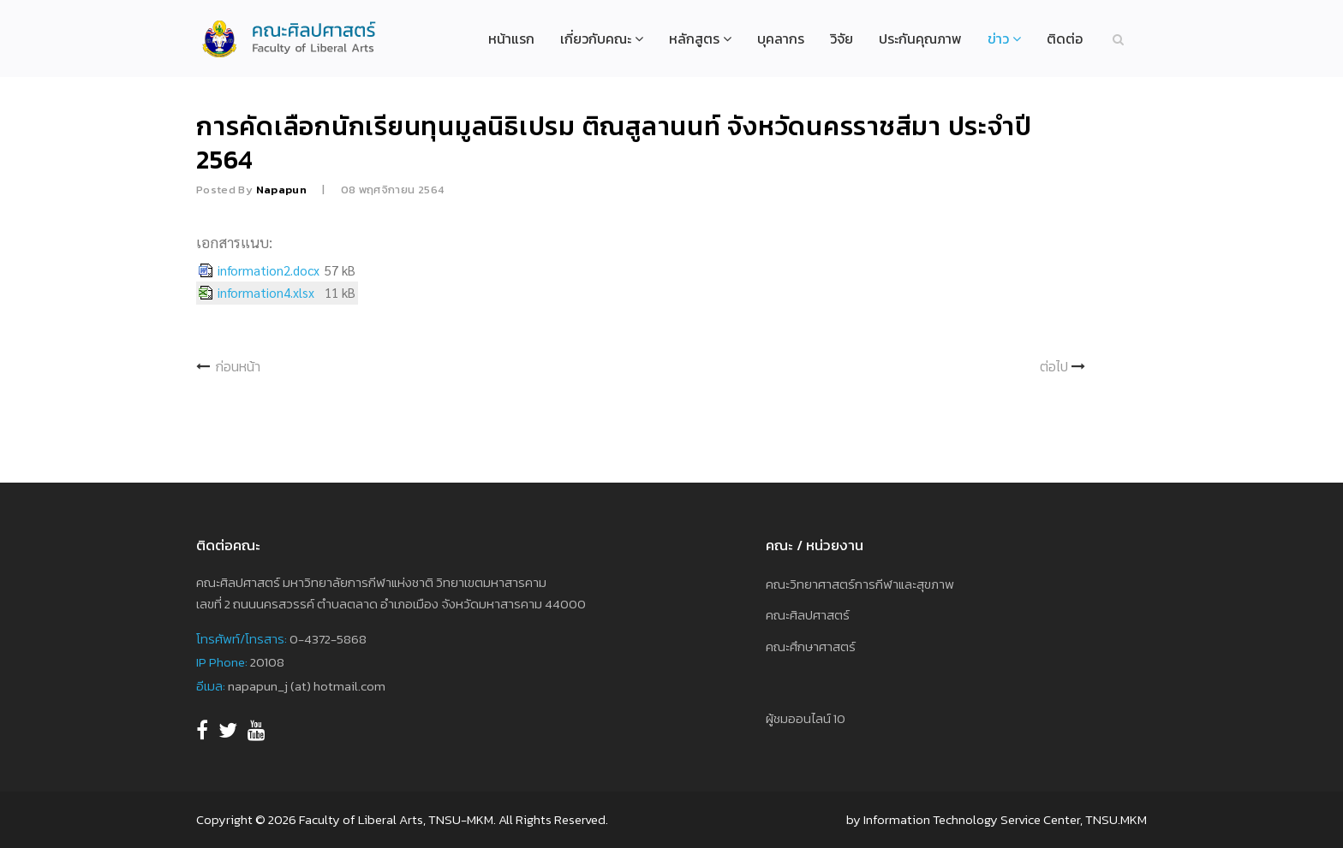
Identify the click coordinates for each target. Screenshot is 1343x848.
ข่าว (998, 38)
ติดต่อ (1065, 38)
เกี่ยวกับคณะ (595, 38)
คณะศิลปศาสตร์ (808, 615)
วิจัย (841, 38)
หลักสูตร (694, 38)
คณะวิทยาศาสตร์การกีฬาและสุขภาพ (860, 584)
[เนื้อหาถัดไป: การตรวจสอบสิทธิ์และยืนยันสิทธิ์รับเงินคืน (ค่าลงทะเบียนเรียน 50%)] (1063, 366)
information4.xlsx (266, 292)
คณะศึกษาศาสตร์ (811, 646)
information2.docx (268, 270)
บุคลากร (780, 38)
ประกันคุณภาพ (920, 38)
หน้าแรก (511, 38)
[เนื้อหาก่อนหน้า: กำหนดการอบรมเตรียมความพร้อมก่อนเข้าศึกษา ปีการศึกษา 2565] (228, 366)
